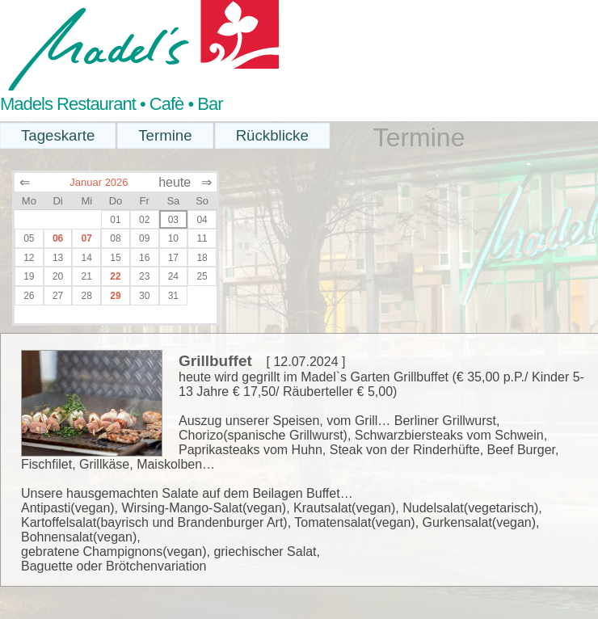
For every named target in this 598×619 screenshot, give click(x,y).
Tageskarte (58, 135)
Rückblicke (272, 135)
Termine (165, 135)
